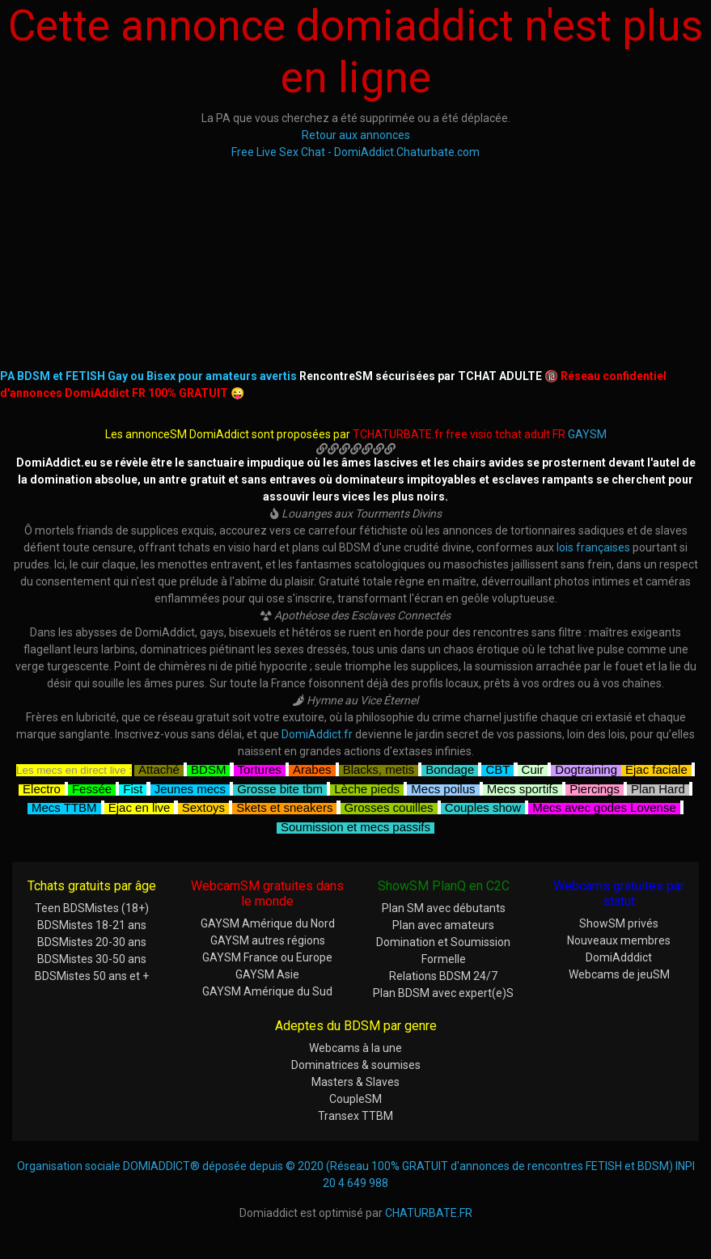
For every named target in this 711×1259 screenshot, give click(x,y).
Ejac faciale (656, 768)
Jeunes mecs (190, 787)
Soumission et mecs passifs (355, 825)
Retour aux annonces (356, 135)
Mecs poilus (443, 787)
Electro (42, 787)
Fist (132, 787)
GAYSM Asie (267, 974)
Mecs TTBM (64, 806)
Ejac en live (139, 806)
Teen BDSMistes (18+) (92, 908)
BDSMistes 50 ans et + (92, 976)
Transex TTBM (355, 1115)
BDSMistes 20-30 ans (91, 942)
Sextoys (203, 806)
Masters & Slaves (355, 1081)
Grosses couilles (389, 806)
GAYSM (587, 434)
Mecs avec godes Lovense (604, 806)
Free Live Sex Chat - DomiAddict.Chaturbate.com (355, 152)
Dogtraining (586, 768)
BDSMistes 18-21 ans (91, 925)
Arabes (312, 768)
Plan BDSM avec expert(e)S (443, 992)
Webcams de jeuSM (619, 974)
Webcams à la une (355, 1047)
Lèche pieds (367, 787)
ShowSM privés (618, 923)
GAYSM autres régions (267, 940)
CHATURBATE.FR (428, 1212)
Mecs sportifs (522, 787)
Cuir (533, 768)
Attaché (159, 768)
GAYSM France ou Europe (267, 957)
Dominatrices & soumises (356, 1064)
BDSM (208, 768)
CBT (497, 768)
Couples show (483, 806)
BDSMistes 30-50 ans (91, 959)
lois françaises (593, 547)
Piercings (594, 787)
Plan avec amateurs (443, 925)
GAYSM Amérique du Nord (268, 923)
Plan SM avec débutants (444, 908)
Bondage (449, 768)
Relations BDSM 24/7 (443, 976)
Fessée (92, 787)
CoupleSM (355, 1098)
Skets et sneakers (284, 806)
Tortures (259, 768)
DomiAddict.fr (317, 734)
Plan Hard (658, 787)
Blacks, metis (378, 768)
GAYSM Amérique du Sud (267, 991)
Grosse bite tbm (280, 787)
